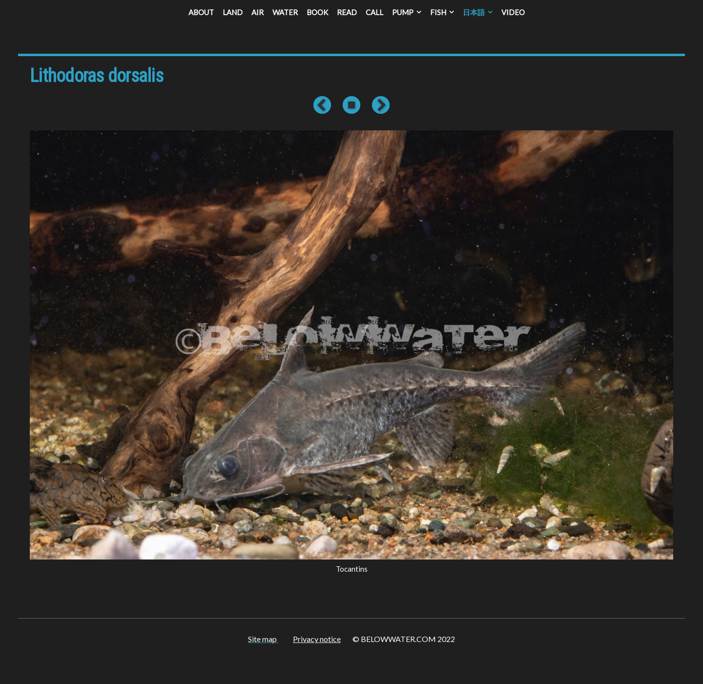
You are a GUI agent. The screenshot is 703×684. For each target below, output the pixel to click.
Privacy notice (317, 638)
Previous (324, 105)
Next (379, 105)
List (351, 105)
